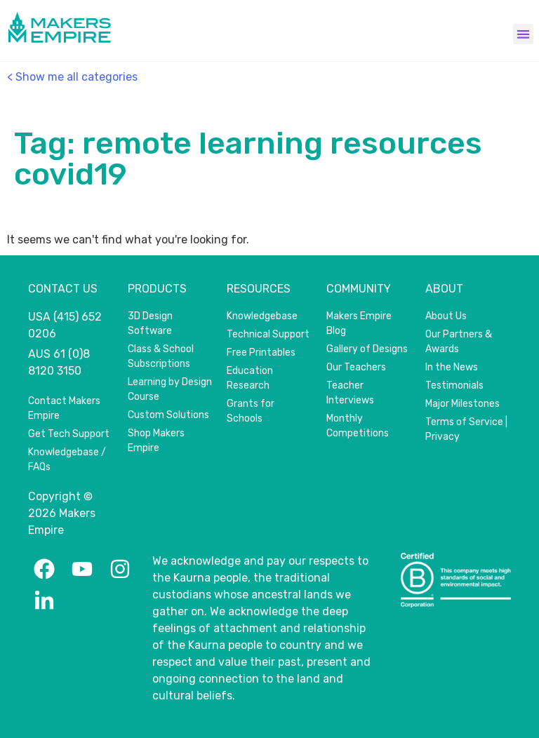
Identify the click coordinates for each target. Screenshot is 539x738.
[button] (523, 34)
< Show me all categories (72, 76)
